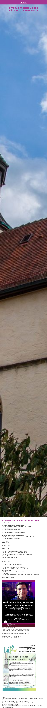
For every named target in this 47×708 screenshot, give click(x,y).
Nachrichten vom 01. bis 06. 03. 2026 (20, 521)
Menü (24, 2)
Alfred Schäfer (7, 522)
